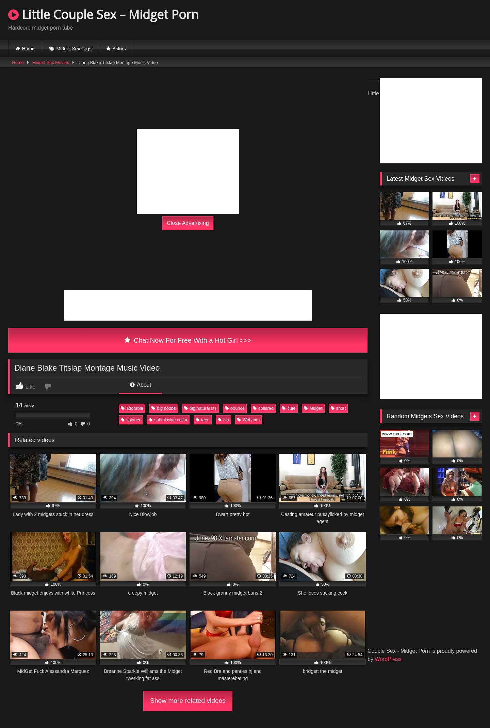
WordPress (388, 659)
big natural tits (200, 408)
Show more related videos (188, 700)
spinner (131, 419)
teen (203, 419)
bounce (235, 408)
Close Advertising (188, 223)
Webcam (248, 419)
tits (223, 419)
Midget (313, 408)
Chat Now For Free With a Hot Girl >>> (188, 340)
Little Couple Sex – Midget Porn (103, 14)
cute (288, 408)
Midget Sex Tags (74, 48)
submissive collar (168, 419)
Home (28, 48)
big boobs (163, 408)
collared (263, 408)
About (140, 385)
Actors (119, 48)
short (338, 408)
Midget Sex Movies (50, 62)
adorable (132, 408)
